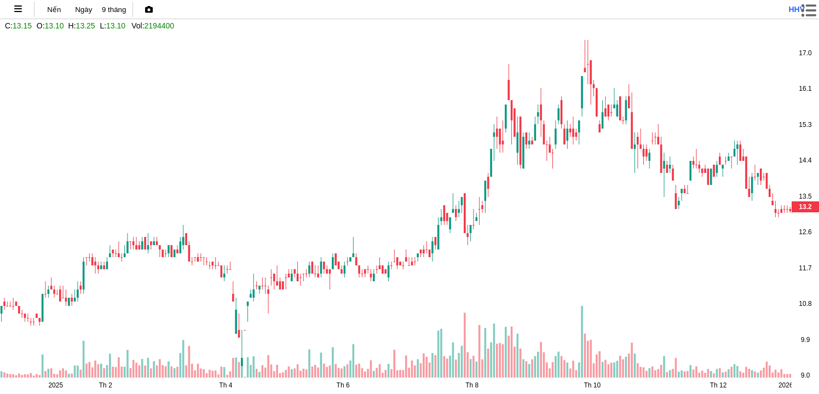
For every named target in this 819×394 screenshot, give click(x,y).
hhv (796, 9)
